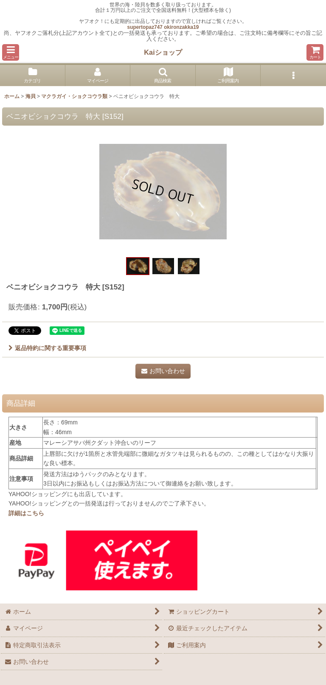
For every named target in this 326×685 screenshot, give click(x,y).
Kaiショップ (163, 52)
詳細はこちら (26, 513)
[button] (10, 52)
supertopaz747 (145, 27)
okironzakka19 (181, 27)
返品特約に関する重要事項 (47, 348)
